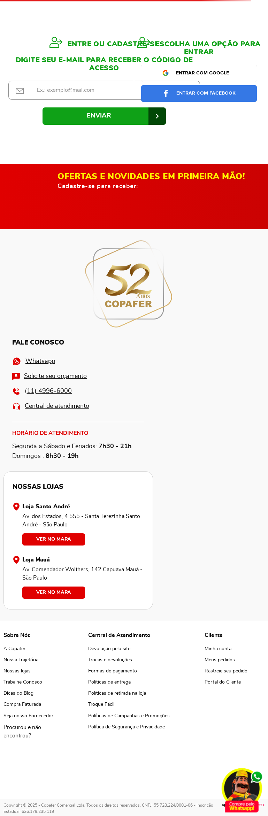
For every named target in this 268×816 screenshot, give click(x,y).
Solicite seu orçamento (49, 376)
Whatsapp (33, 361)
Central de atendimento (50, 406)
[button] (28, 731)
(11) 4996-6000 (42, 391)
